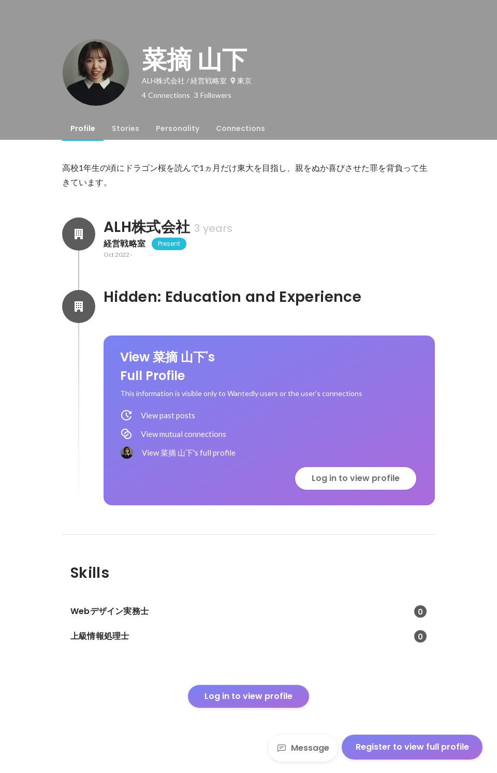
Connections (240, 128)
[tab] (83, 128)
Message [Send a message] (302, 748)
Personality (177, 128)
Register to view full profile (412, 747)
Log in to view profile (356, 478)
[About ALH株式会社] (78, 234)
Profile (82, 128)
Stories (125, 128)
